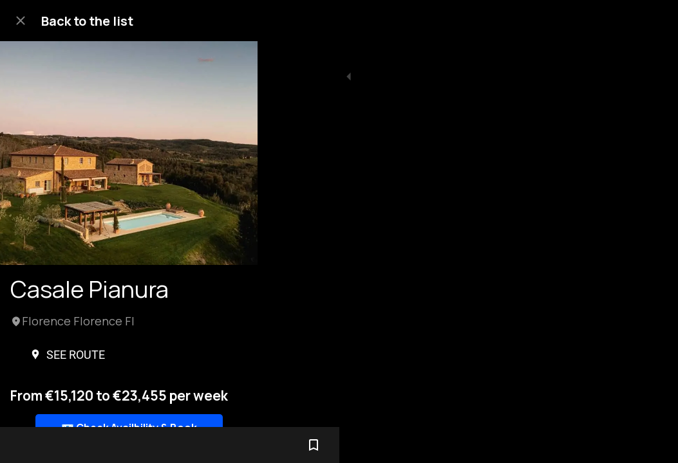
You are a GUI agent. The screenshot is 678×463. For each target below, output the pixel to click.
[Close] (20, 20)
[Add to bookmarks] (652, 445)
